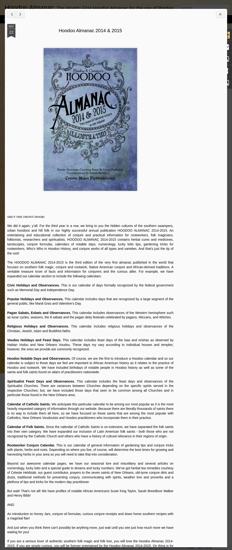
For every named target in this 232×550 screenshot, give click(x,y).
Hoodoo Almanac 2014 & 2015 (90, 30)
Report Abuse (204, 547)
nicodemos (164, 547)
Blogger (190, 547)
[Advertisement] (199, 97)
